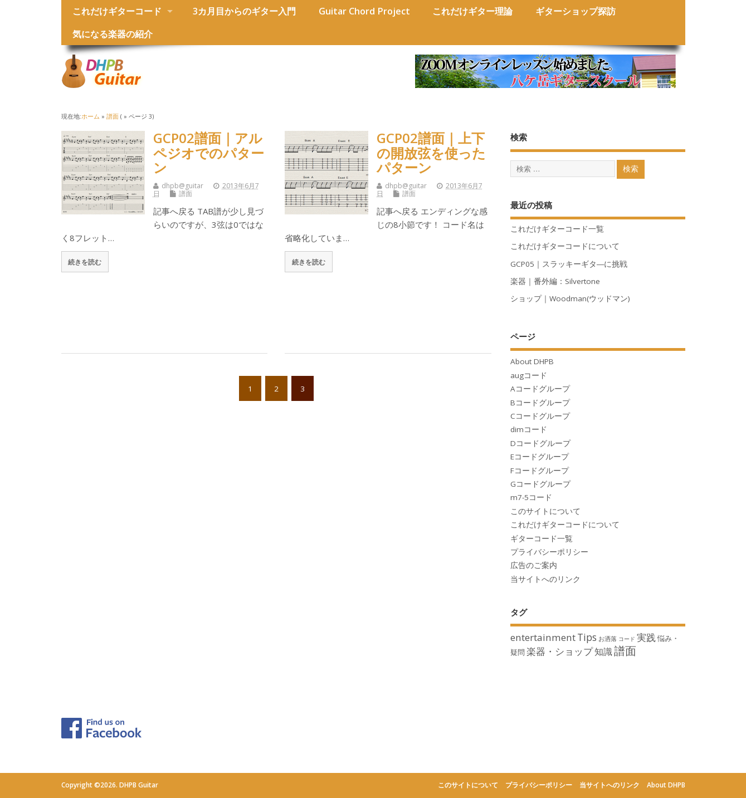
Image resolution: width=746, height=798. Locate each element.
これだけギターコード (117, 11)
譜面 (185, 193)
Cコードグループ (540, 416)
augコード (528, 375)
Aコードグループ (540, 389)
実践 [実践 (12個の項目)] (646, 637)
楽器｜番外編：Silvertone (555, 281)
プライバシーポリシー (549, 552)
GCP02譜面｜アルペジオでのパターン (208, 153)
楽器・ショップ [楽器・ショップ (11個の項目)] (559, 651)
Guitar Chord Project (364, 11)
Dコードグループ (540, 443)
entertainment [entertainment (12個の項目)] (543, 637)
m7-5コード (531, 497)
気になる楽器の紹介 (112, 34)
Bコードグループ (540, 403)
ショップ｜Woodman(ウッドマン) (570, 298)
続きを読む (84, 261)
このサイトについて (545, 511)
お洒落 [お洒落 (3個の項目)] (607, 638)
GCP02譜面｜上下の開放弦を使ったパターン (431, 153)
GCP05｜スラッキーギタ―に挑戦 (569, 264)
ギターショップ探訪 (575, 11)
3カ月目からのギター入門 (244, 11)
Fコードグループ (539, 471)
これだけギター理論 (472, 11)
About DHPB (532, 361)
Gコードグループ (540, 484)
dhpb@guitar (182, 185)
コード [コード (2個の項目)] (626, 639)
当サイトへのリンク (545, 579)
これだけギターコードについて (565, 246)
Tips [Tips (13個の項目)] (587, 637)
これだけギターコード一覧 (557, 229)
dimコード (528, 429)
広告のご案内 (533, 565)
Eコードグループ (539, 457)
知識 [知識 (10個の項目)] (603, 651)
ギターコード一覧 (541, 538)
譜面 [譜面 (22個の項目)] (625, 650)
